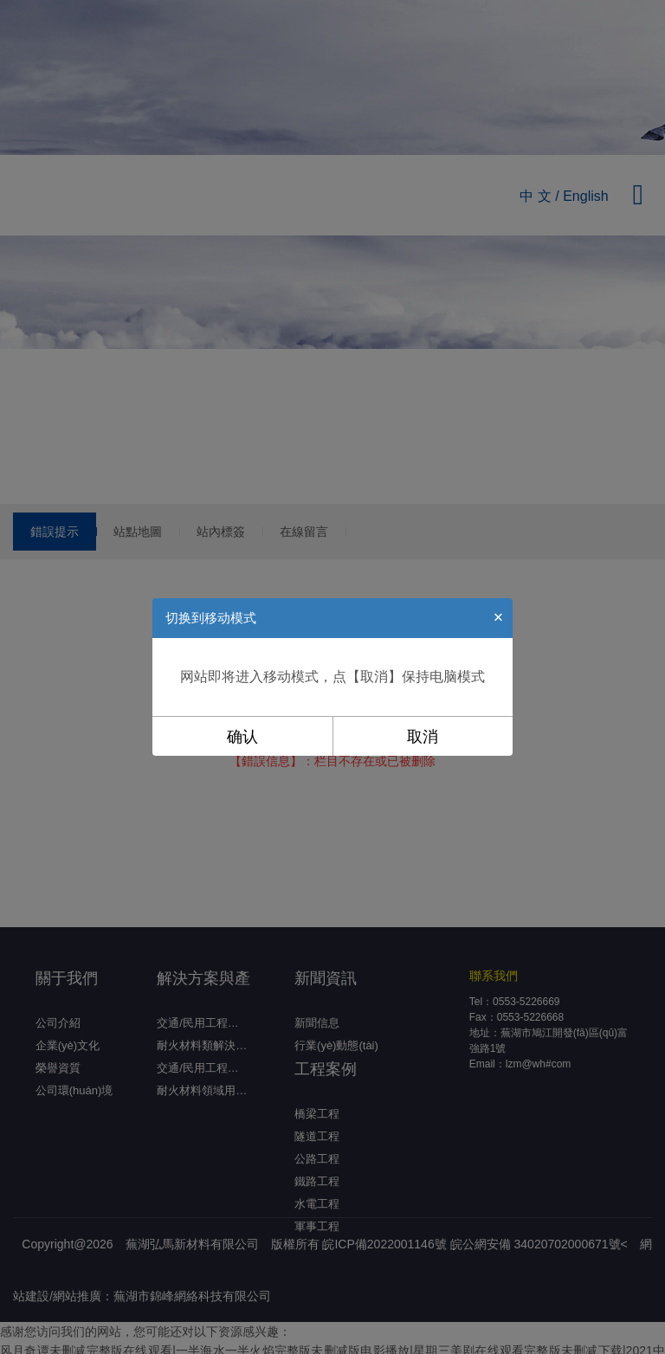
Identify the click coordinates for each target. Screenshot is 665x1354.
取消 (422, 736)
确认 (242, 736)
